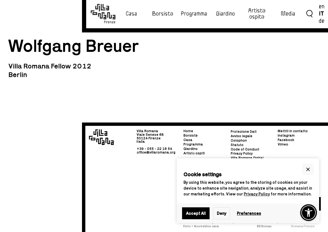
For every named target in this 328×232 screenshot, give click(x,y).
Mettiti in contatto (293, 131)
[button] (308, 169)
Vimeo (283, 144)
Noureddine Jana (206, 226)
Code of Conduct (245, 149)
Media (288, 14)
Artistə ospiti (194, 153)
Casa (131, 14)
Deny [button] (221, 213)
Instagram (286, 135)
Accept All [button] (196, 213)
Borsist (190, 135)
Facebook (286, 140)
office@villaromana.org (156, 152)
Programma (194, 14)
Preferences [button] (249, 213)
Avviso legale (241, 136)
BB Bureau (264, 226)
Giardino (225, 14)
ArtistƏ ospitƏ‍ (256, 13)
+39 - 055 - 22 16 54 (154, 149)
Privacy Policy (257, 194)
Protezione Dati (244, 131)
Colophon (239, 140)
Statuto (237, 145)
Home (188, 131)
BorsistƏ (162, 14)
